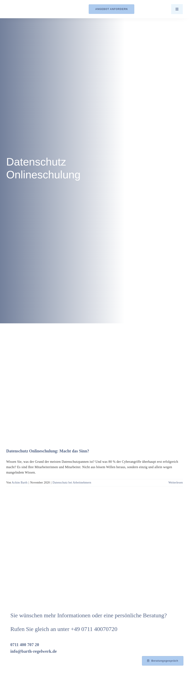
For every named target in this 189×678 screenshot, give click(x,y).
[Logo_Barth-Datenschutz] (29, 9)
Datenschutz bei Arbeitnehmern (72, 482)
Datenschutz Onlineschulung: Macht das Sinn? (47, 451)
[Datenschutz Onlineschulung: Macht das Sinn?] (94, 382)
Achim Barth (19, 482)
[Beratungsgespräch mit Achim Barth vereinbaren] (162, 661)
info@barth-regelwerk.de (33, 651)
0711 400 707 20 (24, 644)
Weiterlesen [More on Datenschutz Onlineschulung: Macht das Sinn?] (175, 482)
